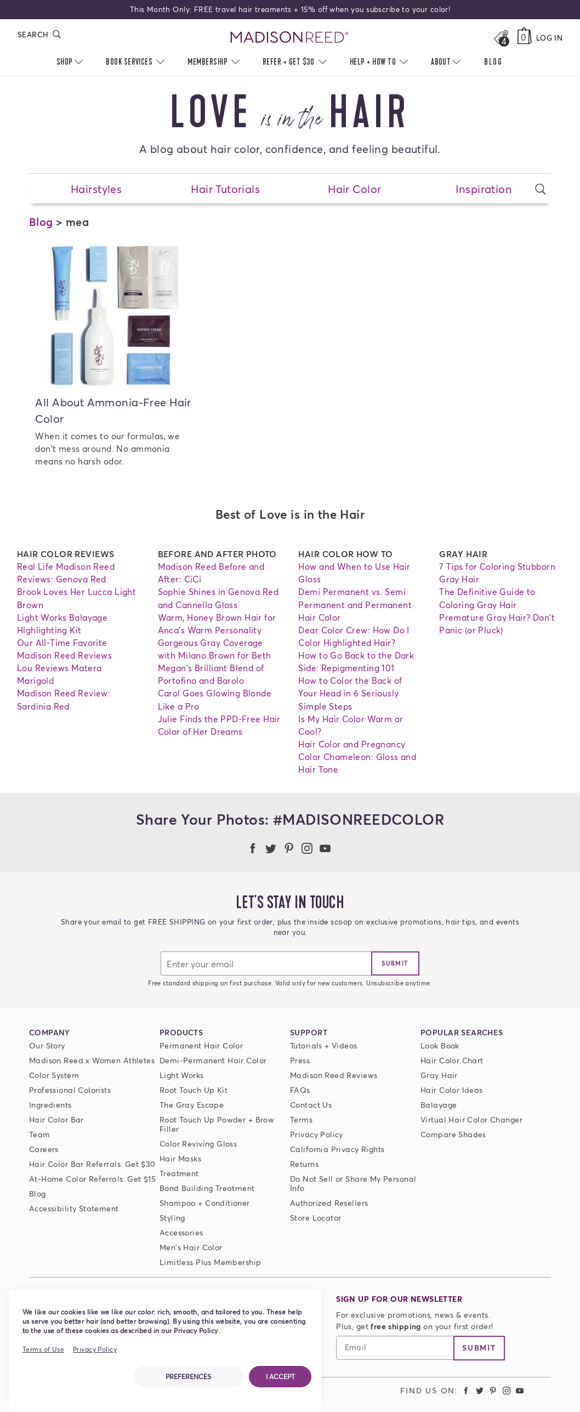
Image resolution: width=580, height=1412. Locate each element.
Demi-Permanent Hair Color (213, 1060)
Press (300, 1060)
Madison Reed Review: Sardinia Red (63, 699)
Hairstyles (96, 188)
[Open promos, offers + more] (501, 37)
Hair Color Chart (452, 1060)
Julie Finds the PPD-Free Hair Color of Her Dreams (219, 725)
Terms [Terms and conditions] (301, 1119)
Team (39, 1134)
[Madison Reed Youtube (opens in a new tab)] (520, 1390)
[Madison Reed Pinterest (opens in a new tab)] (492, 1390)
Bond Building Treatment (207, 1188)
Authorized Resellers (329, 1202)
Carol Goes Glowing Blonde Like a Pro (215, 699)
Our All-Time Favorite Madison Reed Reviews (64, 649)
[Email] (266, 963)
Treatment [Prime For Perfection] (179, 1173)
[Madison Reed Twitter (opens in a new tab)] (479, 1390)
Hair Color (354, 188)
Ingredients (50, 1104)
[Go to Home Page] (289, 37)
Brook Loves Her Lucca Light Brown (76, 598)
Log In (549, 37)
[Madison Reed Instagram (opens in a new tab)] (506, 1390)
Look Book (439, 1045)
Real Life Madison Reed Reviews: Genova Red (66, 573)
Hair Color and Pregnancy (351, 744)
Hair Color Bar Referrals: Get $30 (92, 1164)
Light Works (182, 1075)
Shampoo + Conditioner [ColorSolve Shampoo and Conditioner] (205, 1202)
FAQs (300, 1090)
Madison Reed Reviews (333, 1075)
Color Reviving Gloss (198, 1143)
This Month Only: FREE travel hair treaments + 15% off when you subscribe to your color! (290, 9)
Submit (479, 1347)
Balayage (438, 1104)
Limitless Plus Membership (210, 1262)
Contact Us (311, 1104)
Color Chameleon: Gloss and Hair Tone (357, 763)
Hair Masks (180, 1158)
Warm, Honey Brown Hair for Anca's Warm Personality (217, 624)
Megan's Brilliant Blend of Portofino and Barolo (211, 674)
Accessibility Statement (74, 1208)
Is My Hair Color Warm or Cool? (350, 725)
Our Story (47, 1045)
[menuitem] (493, 62)
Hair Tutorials (225, 188)
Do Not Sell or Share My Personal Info (353, 1183)
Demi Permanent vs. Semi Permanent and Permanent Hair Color (355, 604)
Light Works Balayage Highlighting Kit (62, 624)
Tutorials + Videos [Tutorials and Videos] (323, 1045)
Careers (44, 1149)
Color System (54, 1075)
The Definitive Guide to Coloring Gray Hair (487, 598)
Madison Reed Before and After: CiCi (211, 573)
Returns (304, 1164)
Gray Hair (439, 1075)
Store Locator (315, 1217)
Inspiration (484, 188)
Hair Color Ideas (451, 1090)
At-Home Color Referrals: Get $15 (92, 1178)
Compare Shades (453, 1134)
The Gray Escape (192, 1104)
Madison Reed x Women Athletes (92, 1060)
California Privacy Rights (337, 1149)
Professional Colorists (70, 1090)
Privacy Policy (316, 1134)
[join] (395, 963)
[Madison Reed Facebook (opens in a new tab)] (465, 1390)
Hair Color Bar (56, 1119)
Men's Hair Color (191, 1247)
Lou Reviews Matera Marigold (59, 674)
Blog (41, 221)
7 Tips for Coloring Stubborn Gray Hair (497, 573)
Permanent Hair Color (201, 1045)
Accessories (181, 1232)
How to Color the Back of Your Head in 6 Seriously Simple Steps (350, 693)
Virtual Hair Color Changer (471, 1119)
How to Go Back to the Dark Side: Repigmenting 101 (356, 661)
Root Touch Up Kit (194, 1090)
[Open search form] (540, 189)
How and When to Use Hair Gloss (354, 573)
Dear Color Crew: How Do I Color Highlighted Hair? (354, 636)
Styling (172, 1217)
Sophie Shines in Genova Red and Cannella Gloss (218, 598)
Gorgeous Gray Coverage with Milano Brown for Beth (214, 649)
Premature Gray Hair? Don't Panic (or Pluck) (497, 624)
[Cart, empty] (524, 37)
